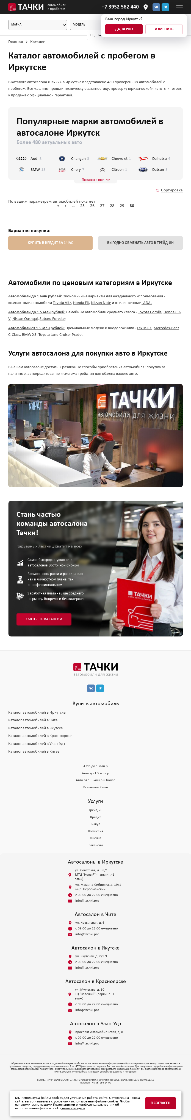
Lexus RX (144, 328)
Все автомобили (95, 787)
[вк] (91, 688)
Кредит (95, 817)
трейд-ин (86, 374)
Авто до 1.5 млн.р (95, 773)
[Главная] (25, 7)
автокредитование (43, 374)
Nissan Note (101, 303)
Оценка (95, 838)
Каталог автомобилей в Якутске (35, 728)
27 (102, 206)
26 (92, 206)
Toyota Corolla (150, 312)
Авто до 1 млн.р (95, 766)
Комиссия (95, 831)
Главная (15, 42)
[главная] (95, 669)
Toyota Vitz (62, 303)
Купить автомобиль (96, 703)
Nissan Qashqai (25, 319)
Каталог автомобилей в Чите (32, 720)
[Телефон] (120, 7)
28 (112, 206)
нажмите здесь (73, 1108)
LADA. (147, 303)
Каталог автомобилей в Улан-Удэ (36, 744)
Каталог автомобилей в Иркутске (36, 713)
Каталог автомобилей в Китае (33, 752)
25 (82, 206)
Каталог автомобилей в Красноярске (39, 736)
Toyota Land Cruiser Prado (60, 335)
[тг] (165, 7)
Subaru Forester (52, 319)
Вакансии (95, 845)
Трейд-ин (96, 810)
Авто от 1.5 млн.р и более (95, 780)
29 (122, 206)
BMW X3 (29, 335)
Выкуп (95, 824)
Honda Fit (81, 303)
